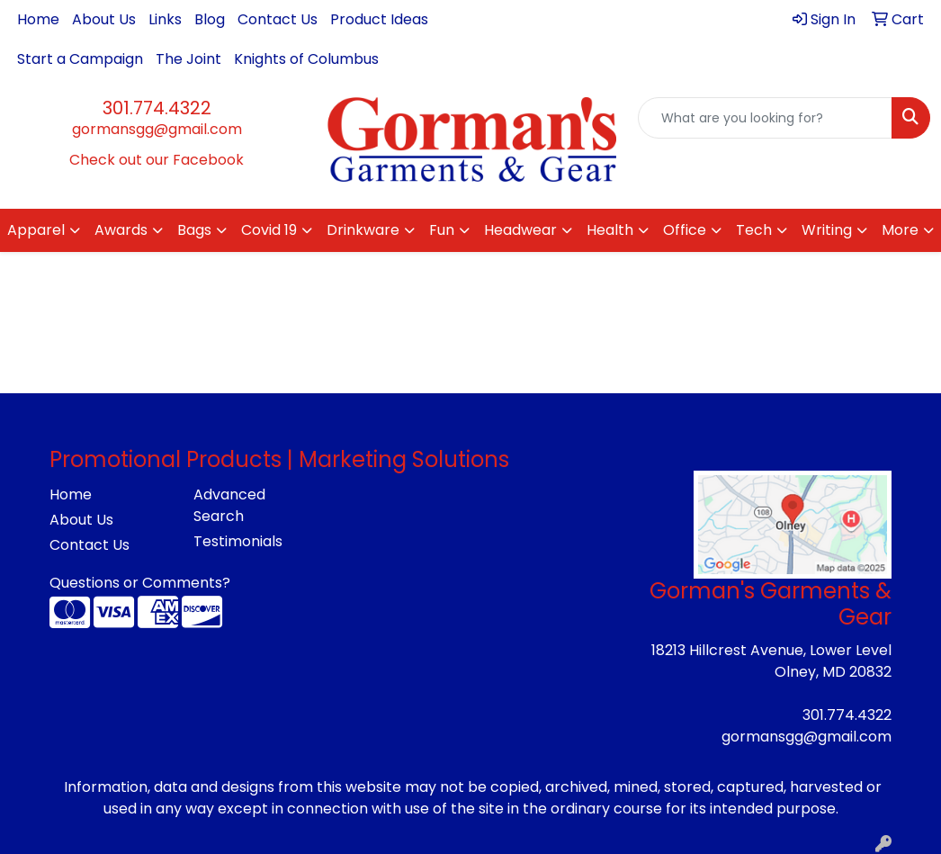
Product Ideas (379, 19)
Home (38, 19)
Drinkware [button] (363, 230)
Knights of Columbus (306, 59)
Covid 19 (269, 230)
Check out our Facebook (156, 159)
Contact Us (277, 19)
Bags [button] (194, 230)
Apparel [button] (36, 230)
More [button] (900, 230)
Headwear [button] (520, 230)
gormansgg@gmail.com (157, 129)
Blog (209, 19)
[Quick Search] (765, 118)
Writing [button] (827, 230)
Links (165, 19)
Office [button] (684, 230)
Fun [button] (441, 230)
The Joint (188, 59)
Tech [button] (754, 230)
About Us (104, 19)
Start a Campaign (80, 59)
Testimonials (237, 541)
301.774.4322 (157, 108)
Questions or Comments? (139, 582)
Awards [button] (121, 230)
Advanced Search (229, 505)
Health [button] (610, 230)
